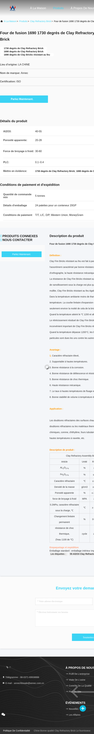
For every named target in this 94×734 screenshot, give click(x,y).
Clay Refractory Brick (40, 21)
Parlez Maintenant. (24, 99)
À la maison (38, 8)
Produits (58, 8)
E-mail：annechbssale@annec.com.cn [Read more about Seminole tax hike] (23, 683)
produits (23, 21)
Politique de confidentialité (16, 730)
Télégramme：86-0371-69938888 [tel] (20, 677)
